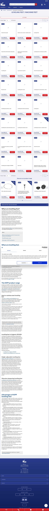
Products (3, 7)
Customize (24, 262)
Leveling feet (9, 10)
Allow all (39, 262)
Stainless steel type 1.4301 (7, 302)
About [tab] (40, 250)
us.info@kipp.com (24, 472)
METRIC (4, 10)
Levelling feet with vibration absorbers (9, 380)
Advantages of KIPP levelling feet (8, 240)
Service (3, 483)
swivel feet (6, 288)
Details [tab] (24, 250)
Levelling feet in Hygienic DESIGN (9, 351)
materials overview (10, 324)
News (3, 475)
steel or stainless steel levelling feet (10, 298)
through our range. (10, 279)
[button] (19, 200)
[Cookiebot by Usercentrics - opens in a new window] (42, 247)
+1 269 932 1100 (24, 469)
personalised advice (6, 453)
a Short (10, 228)
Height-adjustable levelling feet (8, 358)
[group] (8, 190)
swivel (9, 288)
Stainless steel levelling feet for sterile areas (11, 353)
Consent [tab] (8, 250)
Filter (24, 17)
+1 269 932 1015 (24, 471)
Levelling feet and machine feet (9, 204)
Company (15, 7)
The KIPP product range (6, 238)
